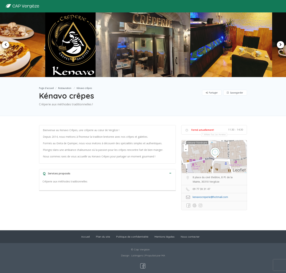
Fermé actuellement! (202, 129)
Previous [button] (5, 44)
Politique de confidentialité (132, 236)
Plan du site (103, 236)
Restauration (64, 88)
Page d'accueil (46, 88)
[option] (72, 44)
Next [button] (280, 44)
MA (163, 255)
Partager (212, 92)
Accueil (85, 236)
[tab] (107, 173)
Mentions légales (164, 236)
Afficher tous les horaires (215, 134)
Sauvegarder (235, 92)
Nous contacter (190, 236)
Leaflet (239, 170)
